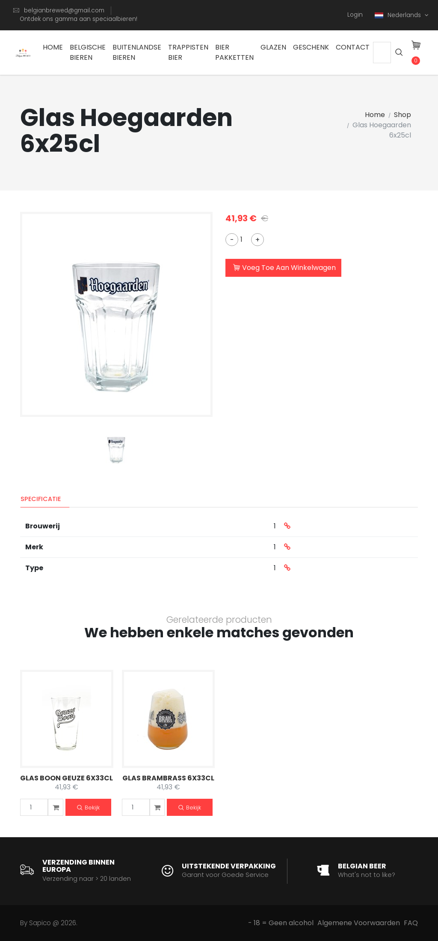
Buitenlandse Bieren (136, 52)
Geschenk (311, 47)
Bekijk (88, 808)
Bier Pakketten (234, 52)
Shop (402, 115)
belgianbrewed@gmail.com (64, 10)
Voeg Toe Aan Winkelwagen (284, 268)
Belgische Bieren (88, 52)
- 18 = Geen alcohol (281, 923)
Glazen (273, 47)
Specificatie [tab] (41, 499)
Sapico (40, 922)
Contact (353, 47)
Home (53, 47)
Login (355, 15)
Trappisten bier (188, 52)
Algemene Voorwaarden (358, 923)
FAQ (411, 923)
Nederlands (399, 15)
